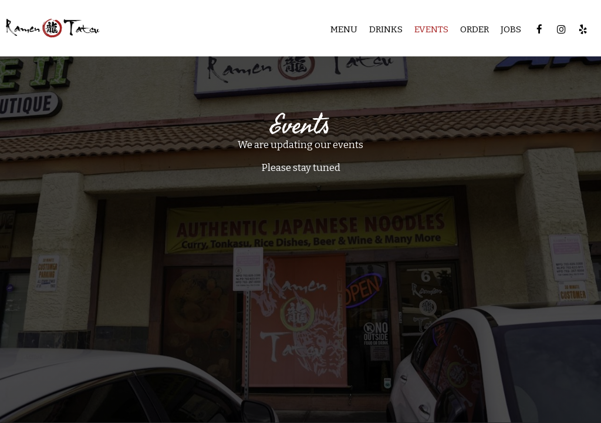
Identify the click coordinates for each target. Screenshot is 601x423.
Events (431, 29)
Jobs (511, 29)
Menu (343, 29)
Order (474, 29)
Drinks (386, 29)
